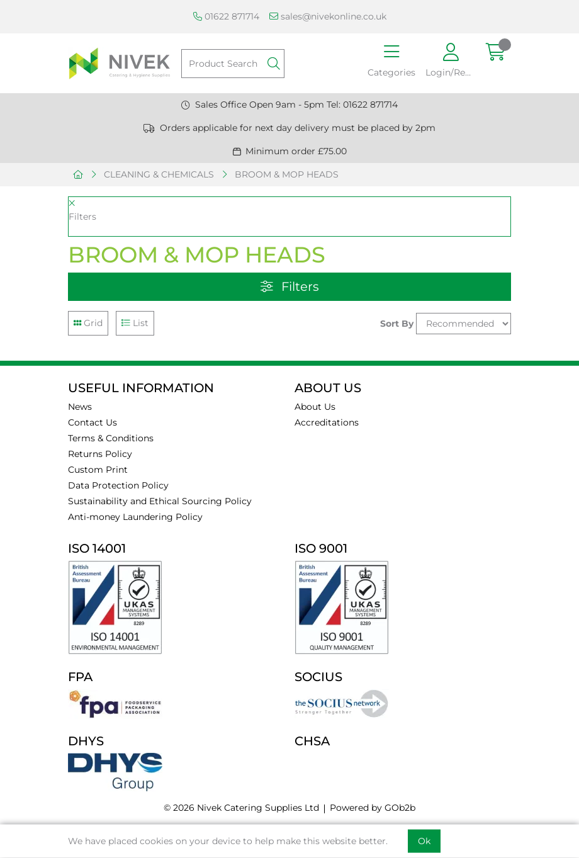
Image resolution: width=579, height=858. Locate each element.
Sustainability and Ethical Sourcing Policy (160, 501)
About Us (315, 406)
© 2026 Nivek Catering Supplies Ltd (241, 807)
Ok (424, 841)
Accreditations (327, 422)
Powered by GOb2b (372, 807)
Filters (290, 286)
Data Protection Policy (118, 485)
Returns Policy (100, 454)
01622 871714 (226, 16)
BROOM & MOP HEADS (287, 174)
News (80, 406)
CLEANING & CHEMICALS (159, 174)
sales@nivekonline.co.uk (327, 16)
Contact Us (92, 422)
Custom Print (98, 469)
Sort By (396, 323)
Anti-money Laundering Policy (135, 516)
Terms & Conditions (111, 438)
